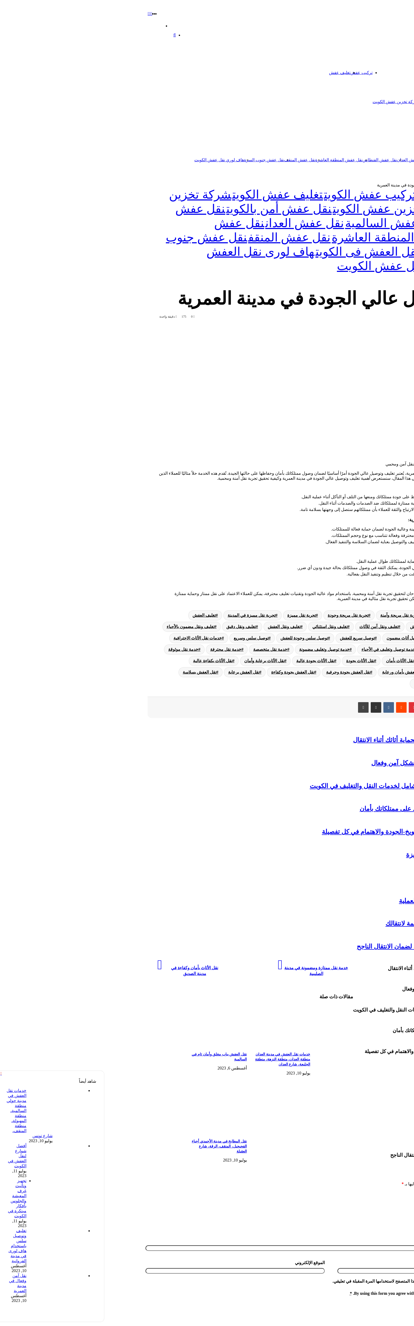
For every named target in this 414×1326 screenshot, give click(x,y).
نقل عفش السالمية (338, 160)
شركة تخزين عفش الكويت (291, 101)
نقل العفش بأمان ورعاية (298, 672)
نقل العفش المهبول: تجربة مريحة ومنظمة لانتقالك (346, 923)
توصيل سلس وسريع (146, 638)
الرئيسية (389, 72)
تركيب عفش (257, 72)
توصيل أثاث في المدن (347, 638)
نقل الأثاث (329, 661)
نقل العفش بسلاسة (95, 672)
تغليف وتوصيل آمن (381, 626)
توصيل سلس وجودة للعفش (199, 638)
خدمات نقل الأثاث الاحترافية (93, 638)
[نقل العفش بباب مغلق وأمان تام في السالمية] (102, 1045)
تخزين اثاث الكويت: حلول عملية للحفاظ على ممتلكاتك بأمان (333, 808)
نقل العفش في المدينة (328, 683)
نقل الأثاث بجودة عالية (211, 661)
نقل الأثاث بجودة (256, 661)
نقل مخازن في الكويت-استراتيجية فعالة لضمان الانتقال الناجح (332, 946)
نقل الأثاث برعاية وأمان (160, 661)
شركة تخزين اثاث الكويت (335, 101)
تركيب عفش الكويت (265, 194)
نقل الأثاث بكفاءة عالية (108, 661)
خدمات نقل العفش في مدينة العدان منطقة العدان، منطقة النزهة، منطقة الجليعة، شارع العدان (178, 1059)
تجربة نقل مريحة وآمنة (295, 615)
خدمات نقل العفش (381, 649)
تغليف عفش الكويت (173, 194)
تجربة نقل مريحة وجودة (243, 615)
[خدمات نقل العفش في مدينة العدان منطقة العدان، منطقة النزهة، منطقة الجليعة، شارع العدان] (165, 1045)
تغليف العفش (99, 615)
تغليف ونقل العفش (179, 626)
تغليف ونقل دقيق (136, 626)
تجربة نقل (335, 615)
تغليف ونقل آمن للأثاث (274, 626)
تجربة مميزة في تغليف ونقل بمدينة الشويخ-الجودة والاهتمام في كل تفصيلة (314, 831)
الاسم (405, 1246)
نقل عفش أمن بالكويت (174, 209)
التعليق (404, 1194)
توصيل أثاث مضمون (299, 638)
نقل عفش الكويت (370, 160)
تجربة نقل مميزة (197, 615)
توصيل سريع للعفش (252, 638)
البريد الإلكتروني (396, 1269)
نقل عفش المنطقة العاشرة (234, 160)
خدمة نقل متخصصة (166, 649)
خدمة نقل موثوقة (79, 649)
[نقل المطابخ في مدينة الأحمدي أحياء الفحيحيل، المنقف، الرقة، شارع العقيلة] (102, 1132)
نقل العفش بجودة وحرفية (244, 672)
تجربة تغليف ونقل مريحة (376, 615)
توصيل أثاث (388, 638)
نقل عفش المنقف (195, 160)
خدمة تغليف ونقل (338, 649)
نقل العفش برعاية (139, 672)
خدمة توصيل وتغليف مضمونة (220, 649)
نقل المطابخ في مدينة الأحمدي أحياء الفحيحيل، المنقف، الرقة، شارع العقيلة (114, 1146)
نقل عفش (383, 131)
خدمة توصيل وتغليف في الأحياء (284, 649)
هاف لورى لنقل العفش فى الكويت (291, 251)
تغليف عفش (235, 72)
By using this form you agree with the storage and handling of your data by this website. (326, 1299)
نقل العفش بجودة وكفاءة (188, 672)
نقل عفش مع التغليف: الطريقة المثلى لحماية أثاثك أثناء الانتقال (330, 740)
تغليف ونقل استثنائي (225, 626)
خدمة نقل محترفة (121, 649)
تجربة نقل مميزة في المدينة (147, 615)
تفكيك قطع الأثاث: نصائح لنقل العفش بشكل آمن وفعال (339, 763)
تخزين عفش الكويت (368, 185)
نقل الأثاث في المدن (380, 672)
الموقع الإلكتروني (205, 1269)
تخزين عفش (353, 72)
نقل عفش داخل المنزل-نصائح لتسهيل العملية (353, 900)
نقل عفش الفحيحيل (386, 877)
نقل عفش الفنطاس (275, 160)
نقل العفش (341, 672)
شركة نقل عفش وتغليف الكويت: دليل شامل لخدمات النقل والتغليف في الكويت (308, 786)
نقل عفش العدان (307, 160)
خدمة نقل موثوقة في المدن (374, 661)
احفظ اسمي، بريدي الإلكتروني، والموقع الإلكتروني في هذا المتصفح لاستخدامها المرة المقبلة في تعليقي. (317, 1287)
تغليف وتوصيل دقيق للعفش (329, 626)
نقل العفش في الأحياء (379, 683)
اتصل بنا (375, 72)
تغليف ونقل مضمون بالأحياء (86, 626)
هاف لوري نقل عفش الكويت (114, 160)
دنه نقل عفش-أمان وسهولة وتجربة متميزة (357, 854)
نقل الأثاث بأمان (295, 661)
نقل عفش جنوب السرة (159, 160)
